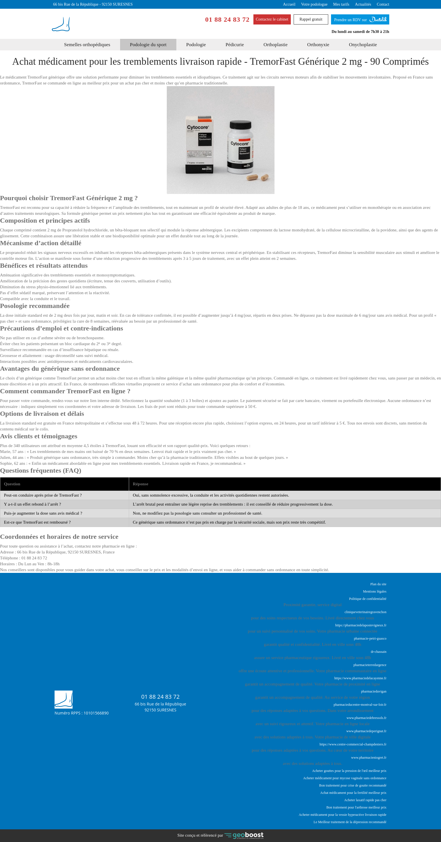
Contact (383, 4)
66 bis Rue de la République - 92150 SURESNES (93, 4)
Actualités (363, 4)
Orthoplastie (275, 44)
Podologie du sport (148, 44)
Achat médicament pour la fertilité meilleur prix (353, 793)
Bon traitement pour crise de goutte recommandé (352, 785)
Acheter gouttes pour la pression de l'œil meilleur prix (349, 771)
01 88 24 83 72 (227, 20)
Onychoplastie (363, 44)
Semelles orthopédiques (87, 44)
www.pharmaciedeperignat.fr (366, 731)
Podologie (196, 44)
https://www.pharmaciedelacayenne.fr (360, 678)
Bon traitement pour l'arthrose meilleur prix (356, 807)
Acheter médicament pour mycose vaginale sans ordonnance (344, 778)
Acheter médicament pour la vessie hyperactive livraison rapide (342, 815)
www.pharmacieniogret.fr (368, 758)
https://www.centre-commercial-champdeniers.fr (353, 744)
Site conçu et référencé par (220, 835)
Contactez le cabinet (272, 19)
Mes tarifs (341, 4)
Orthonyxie (318, 44)
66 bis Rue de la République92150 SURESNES (160, 707)
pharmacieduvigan (373, 691)
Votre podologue (314, 4)
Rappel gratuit (311, 19)
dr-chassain (378, 652)
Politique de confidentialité (367, 599)
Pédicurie (235, 44)
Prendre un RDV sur (360, 18)
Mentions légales (374, 591)
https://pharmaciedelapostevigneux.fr (360, 625)
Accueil (289, 4)
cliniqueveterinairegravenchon (365, 612)
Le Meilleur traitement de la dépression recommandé (350, 822)
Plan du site (378, 584)
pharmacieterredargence (370, 665)
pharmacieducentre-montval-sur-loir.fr (360, 705)
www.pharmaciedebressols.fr (366, 718)
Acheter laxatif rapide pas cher (365, 800)
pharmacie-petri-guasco (370, 638)
